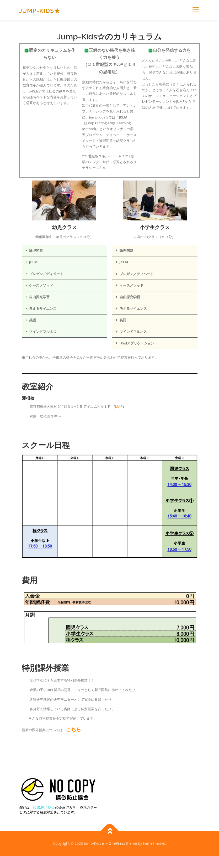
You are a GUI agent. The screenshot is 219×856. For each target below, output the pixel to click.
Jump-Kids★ (39, 10)
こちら (73, 729)
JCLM (33, 262)
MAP (118, 406)
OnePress (117, 843)
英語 (32, 320)
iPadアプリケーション (137, 343)
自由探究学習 (39, 297)
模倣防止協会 (44, 807)
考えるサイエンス (42, 308)
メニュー (195, 9)
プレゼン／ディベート (46, 273)
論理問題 (36, 250)
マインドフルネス (42, 331)
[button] (64, 250)
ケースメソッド (41, 285)
